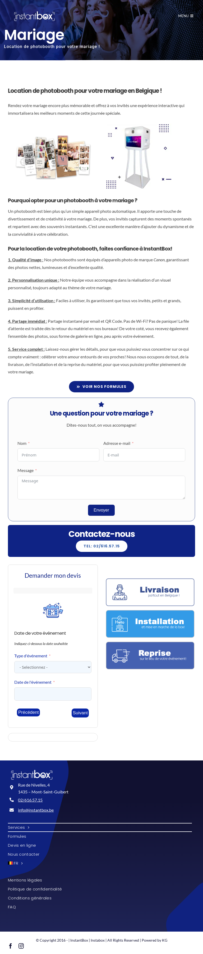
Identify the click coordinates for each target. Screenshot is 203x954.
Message (25, 470)
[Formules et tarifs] (101, 386)
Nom (21, 443)
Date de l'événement (33, 682)
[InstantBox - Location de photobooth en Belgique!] (34, 16)
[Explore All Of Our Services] (101, 546)
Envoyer (101, 510)
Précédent (28, 712)
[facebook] (10, 946)
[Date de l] (52, 694)
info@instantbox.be (36, 809)
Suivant (80, 712)
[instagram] (21, 946)
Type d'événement (30, 655)
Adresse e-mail (116, 443)
